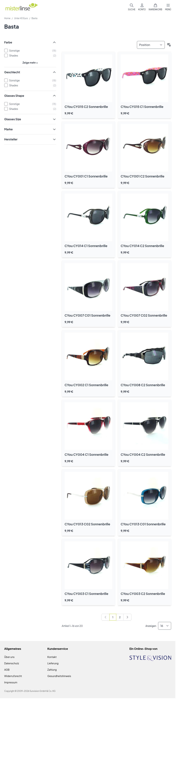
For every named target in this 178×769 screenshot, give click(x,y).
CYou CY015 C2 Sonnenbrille (86, 107)
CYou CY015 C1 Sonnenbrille (142, 107)
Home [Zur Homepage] (7, 18)
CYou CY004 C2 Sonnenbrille (143, 454)
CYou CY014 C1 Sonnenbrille (86, 246)
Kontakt (52, 656)
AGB (7, 669)
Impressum (10, 682)
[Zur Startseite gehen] (21, 7)
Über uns (9, 656)
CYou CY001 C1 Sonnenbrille (86, 176)
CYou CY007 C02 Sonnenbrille (144, 315)
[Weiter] (127, 617)
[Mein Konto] (142, 7)
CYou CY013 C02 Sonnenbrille (87, 524)
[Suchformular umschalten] (131, 7)
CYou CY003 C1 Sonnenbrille (86, 594)
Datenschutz (11, 663)
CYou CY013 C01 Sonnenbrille (143, 524)
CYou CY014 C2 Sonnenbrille (142, 246)
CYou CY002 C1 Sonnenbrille (86, 385)
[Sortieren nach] (151, 45)
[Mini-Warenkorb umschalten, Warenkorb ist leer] (155, 7)
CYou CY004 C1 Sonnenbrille (86, 454)
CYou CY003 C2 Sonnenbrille (143, 594)
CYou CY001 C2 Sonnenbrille (142, 176)
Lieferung (53, 663)
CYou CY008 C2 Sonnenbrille (143, 385)
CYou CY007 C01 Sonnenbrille (87, 315)
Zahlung (52, 669)
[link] (105, 617)
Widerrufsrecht (13, 676)
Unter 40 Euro (21, 18)
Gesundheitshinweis (59, 676)
